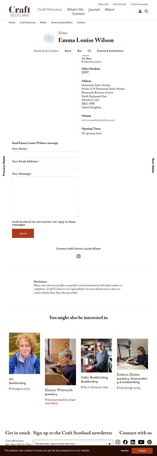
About (109, 9)
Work (37, 51)
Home (12, 22)
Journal (94, 9)
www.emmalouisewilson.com (98, 124)
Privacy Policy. (108, 407)
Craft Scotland (19, 11)
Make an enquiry (14, 408)
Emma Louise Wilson (61, 22)
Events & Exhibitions (80, 51)
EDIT (85, 77)
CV (59, 51)
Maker (43, 22)
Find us (9, 413)
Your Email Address (25, 165)
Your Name (20, 152)
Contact (78, 13)
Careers (68, 440)
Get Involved (119, 4)
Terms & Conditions (38, 440)
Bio (49, 51)
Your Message (22, 177)
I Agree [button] (142, 450)
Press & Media (56, 440)
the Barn (115, 64)
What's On (75, 9)
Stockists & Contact (110, 51)
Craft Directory (50, 9)
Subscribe (103, 4)
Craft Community (139, 4)
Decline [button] (125, 450)
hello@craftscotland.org (18, 403)
